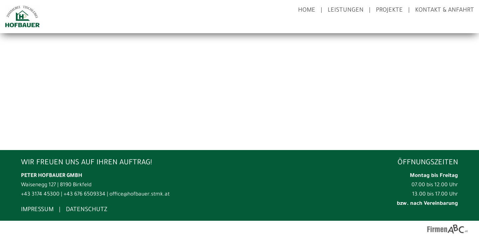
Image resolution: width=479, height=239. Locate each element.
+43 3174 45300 (40, 195)
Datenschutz (86, 210)
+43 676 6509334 (84, 195)
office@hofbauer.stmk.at (139, 195)
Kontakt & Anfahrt (444, 10)
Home (306, 10)
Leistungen (346, 10)
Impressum (37, 210)
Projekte (389, 10)
